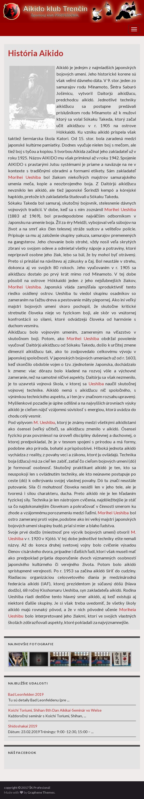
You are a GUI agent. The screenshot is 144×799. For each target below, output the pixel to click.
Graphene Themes (41, 792)
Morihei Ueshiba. (25, 286)
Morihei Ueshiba (24, 177)
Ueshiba (96, 383)
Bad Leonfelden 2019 (26, 694)
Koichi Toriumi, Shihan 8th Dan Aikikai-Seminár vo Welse (55, 710)
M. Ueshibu (44, 422)
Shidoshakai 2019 (22, 726)
